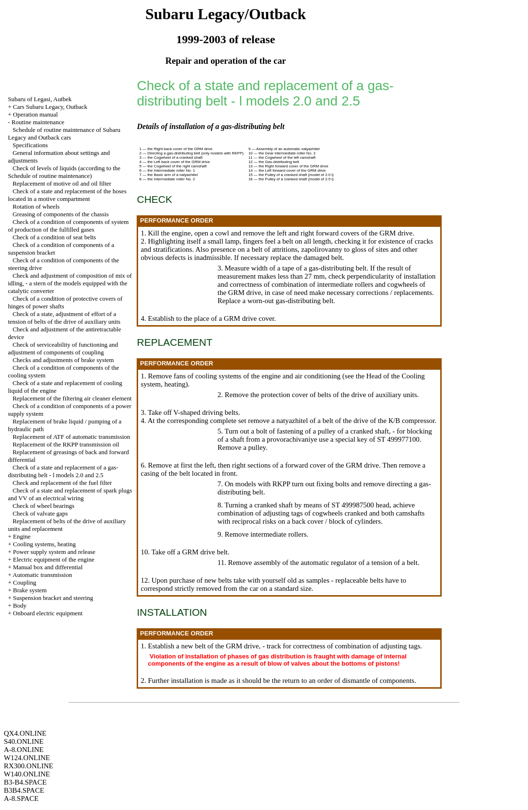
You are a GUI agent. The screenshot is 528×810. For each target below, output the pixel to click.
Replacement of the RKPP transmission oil (65, 444)
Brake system (30, 590)
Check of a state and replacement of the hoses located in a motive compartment (67, 195)
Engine (22, 536)
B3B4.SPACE (24, 790)
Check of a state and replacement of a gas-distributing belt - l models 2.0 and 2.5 (63, 471)
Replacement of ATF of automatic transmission (71, 436)
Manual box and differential (47, 567)
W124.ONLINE (27, 758)
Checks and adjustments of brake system (63, 360)
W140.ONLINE (27, 774)
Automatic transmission (42, 574)
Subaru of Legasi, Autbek (39, 99)
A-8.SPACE (21, 798)
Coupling (24, 582)
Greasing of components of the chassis (60, 214)
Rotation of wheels (35, 206)
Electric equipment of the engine (53, 559)
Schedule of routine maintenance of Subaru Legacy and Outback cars (64, 133)
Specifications (30, 145)
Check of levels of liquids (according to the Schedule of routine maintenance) (64, 171)
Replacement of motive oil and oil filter (61, 183)
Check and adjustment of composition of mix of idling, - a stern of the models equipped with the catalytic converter (70, 283)
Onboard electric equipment (47, 613)
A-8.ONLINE (24, 749)
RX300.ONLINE (28, 766)
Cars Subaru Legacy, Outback (50, 106)
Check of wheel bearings (43, 505)
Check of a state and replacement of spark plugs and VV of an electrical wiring (70, 494)
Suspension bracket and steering (53, 597)
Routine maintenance (38, 122)
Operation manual (35, 114)
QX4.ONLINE (25, 733)
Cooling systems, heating (44, 544)
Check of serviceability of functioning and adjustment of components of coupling (63, 348)
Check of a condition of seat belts (54, 237)
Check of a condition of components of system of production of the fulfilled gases (68, 225)
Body (19, 605)
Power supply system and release (54, 551)
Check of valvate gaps (40, 513)
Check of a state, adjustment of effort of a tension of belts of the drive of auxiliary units (64, 317)
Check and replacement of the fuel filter (62, 482)
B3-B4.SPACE (25, 782)
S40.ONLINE (24, 741)
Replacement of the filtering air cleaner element (71, 398)
